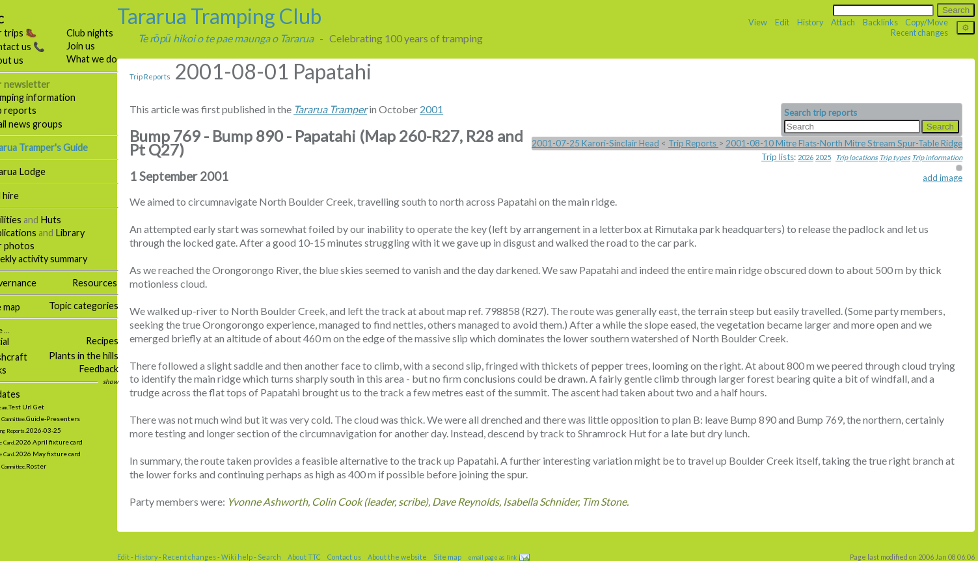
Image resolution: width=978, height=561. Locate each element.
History (810, 22)
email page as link (510, 557)
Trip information (937, 157)
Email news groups (42, 124)
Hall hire (20, 195)
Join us (99, 45)
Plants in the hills (102, 355)
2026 (805, 157)
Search (287, 557)
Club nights (108, 32)
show (129, 381)
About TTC (322, 557)
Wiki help (255, 557)
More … (14, 330)
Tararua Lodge (33, 171)
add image (942, 177)
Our (35, 84)
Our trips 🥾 (29, 32)
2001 (449, 109)
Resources (112, 282)
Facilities (21, 219)
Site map (20, 306)
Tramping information (48, 97)
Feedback (117, 368)
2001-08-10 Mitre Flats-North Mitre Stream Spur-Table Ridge (844, 143)
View (757, 22)
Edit (782, 22)
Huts (69, 219)
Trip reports (29, 110)
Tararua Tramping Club (237, 16)
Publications (29, 232)
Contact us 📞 (33, 46)
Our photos (28, 245)
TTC (12, 19)
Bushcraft (24, 357)
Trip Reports (168, 76)
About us (22, 60)
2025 (823, 157)
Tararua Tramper (348, 109)
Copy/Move (926, 22)
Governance (29, 282)
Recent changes (919, 32)
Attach (843, 22)
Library (88, 232)
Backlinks (880, 22)
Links (14, 370)
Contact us (362, 557)
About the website (415, 557)
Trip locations (856, 157)
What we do (110, 58)
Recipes (120, 340)
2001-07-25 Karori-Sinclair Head (595, 143)
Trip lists (777, 157)
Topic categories (102, 305)
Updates (20, 394)
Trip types (894, 157)
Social (15, 341)
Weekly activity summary (54, 258)
